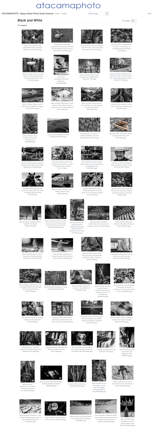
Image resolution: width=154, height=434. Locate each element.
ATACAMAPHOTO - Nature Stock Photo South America (27, 13)
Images (64, 14)
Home (57, 14)
